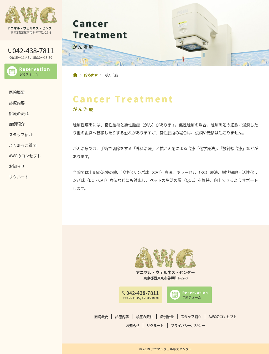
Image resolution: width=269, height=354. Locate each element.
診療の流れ (19, 113)
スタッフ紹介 (21, 134)
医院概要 (17, 92)
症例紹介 (17, 124)
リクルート (19, 176)
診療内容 (17, 102)
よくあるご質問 (23, 145)
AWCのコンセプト (25, 155)
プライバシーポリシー (188, 325)
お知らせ (17, 166)
